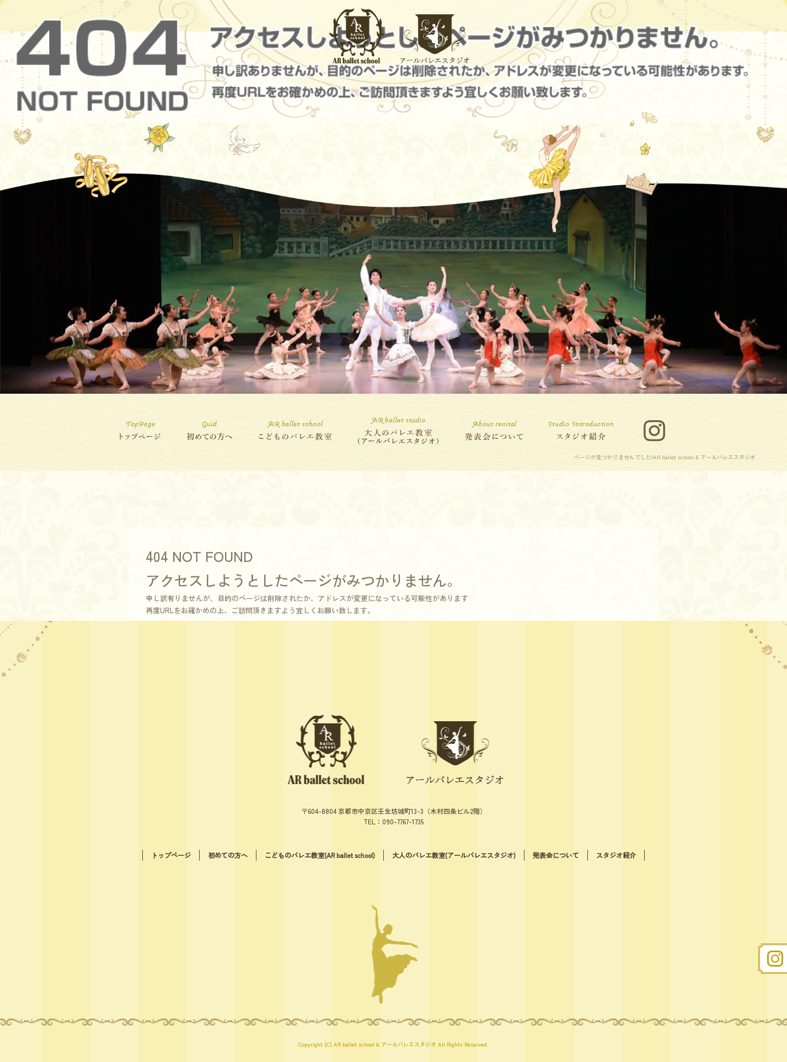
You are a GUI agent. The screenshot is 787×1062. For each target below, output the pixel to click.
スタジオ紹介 (584, 431)
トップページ (143, 431)
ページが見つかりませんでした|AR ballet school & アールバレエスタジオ (665, 457)
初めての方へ (206, 431)
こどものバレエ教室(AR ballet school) (294, 431)
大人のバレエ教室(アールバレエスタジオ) (396, 431)
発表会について (496, 431)
